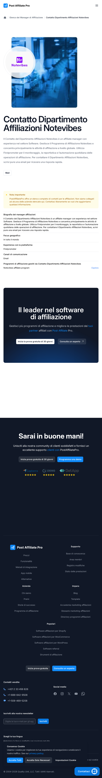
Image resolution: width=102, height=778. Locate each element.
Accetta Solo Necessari (38, 760)
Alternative (26, 579)
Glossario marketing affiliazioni (75, 611)
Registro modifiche (76, 565)
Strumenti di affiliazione (51, 654)
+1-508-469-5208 (17, 700)
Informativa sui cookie (87, 759)
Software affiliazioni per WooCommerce (51, 637)
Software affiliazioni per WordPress (51, 642)
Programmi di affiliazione (15, 263)
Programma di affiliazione (26, 611)
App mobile (26, 573)
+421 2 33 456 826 (18, 689)
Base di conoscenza (75, 553)
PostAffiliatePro (16, 198)
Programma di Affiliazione (66, 143)
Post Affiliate (59, 330)
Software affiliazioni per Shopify (51, 631)
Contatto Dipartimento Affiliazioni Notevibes (67, 17)
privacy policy (36, 753)
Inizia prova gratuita (38, 668)
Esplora (95, 268)
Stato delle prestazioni (75, 571)
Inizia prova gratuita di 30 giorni (37, 459)
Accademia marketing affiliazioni (75, 605)
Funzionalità (26, 561)
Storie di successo (26, 605)
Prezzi (26, 555)
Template (75, 599)
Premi (26, 599)
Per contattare (39, 157)
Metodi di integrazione (26, 567)
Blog (75, 593)
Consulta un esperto (72, 341)
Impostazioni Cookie (65, 760)
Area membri (76, 559)
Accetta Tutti (15, 760)
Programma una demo (70, 459)
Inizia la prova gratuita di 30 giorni (35, 341)
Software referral (51, 648)
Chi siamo (26, 593)
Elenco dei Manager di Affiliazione (26, 17)
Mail (7, 173)
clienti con (53, 449)
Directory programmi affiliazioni (75, 617)
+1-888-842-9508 (18, 694)
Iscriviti (43, 721)
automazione (67, 152)
